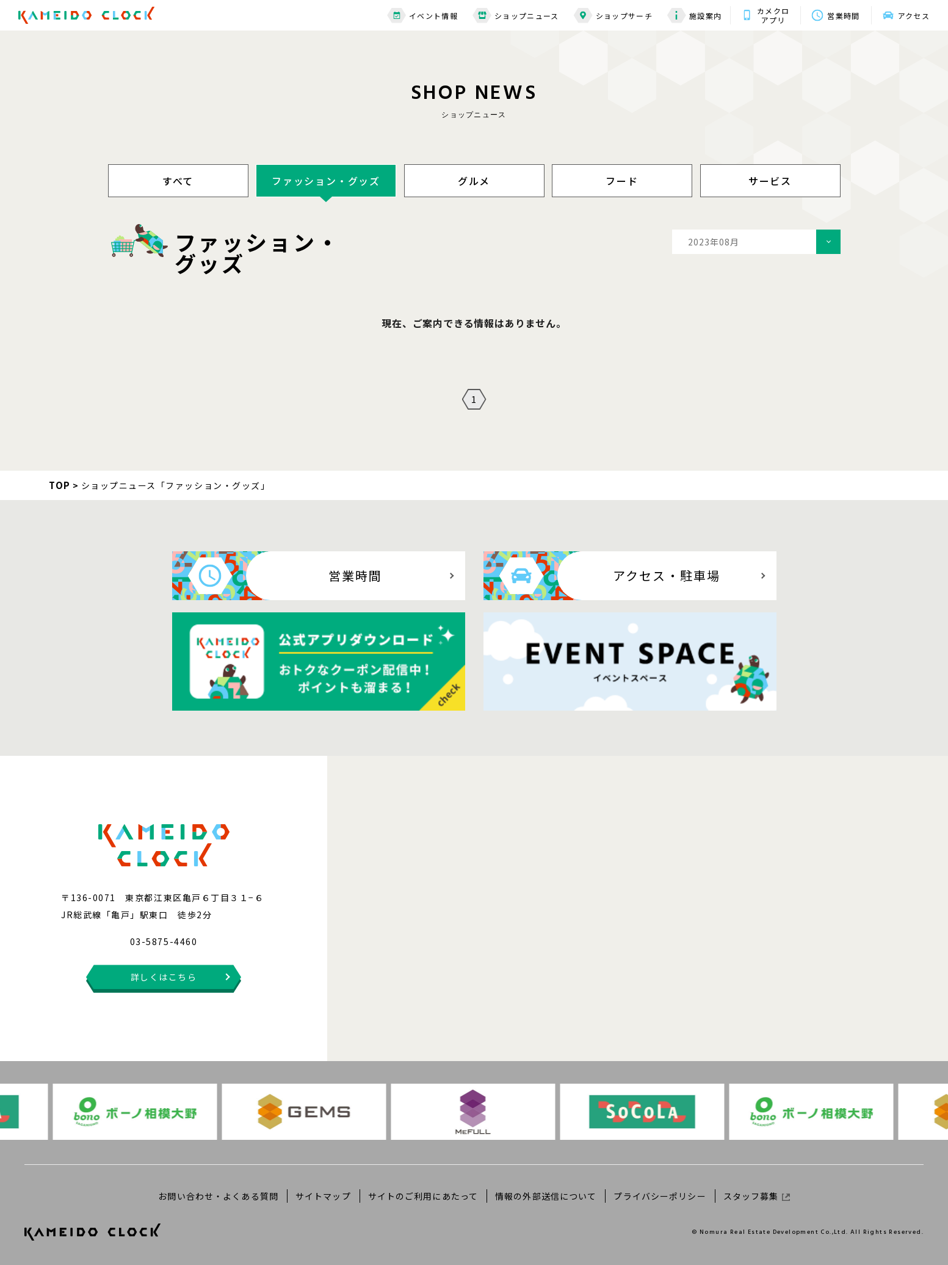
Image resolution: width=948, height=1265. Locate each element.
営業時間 (843, 15)
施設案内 (694, 15)
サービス (770, 180)
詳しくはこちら (164, 977)
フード (622, 180)
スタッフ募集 (756, 1196)
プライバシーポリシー (659, 1196)
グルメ (474, 180)
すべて (178, 180)
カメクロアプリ (773, 15)
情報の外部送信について (545, 1196)
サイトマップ (323, 1196)
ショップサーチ (613, 15)
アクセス (914, 15)
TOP (60, 485)
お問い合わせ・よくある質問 (218, 1196)
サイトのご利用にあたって (423, 1196)
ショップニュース (515, 15)
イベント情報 (422, 15)
